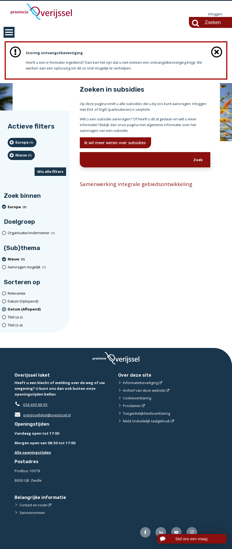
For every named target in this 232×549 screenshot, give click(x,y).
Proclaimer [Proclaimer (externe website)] (132, 405)
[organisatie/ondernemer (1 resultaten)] (37, 233)
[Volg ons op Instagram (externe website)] (191, 532)
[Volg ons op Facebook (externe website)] (145, 532)
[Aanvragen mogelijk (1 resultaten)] (37, 267)
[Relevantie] (37, 293)
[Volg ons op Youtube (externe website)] (176, 532)
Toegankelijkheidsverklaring (146, 413)
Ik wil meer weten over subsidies (115, 142)
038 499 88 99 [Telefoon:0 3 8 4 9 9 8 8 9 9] (35, 404)
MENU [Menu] (9, 32)
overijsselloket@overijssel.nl (43, 415)
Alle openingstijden (33, 452)
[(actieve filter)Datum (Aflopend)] (37, 309)
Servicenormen (32, 512)
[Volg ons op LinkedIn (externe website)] (160, 532)
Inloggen (215, 14)
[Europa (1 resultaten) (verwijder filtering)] (22, 142)
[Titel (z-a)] (37, 325)
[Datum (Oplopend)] (37, 301)
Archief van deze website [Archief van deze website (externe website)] (144, 390)
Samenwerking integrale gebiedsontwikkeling (136, 184)
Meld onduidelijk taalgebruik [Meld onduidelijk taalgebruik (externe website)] (146, 421)
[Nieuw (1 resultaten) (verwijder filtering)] (21, 155)
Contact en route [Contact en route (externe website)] (33, 504)
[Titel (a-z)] (37, 317)
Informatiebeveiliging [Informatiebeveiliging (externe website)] (140, 382)
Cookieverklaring (137, 398)
